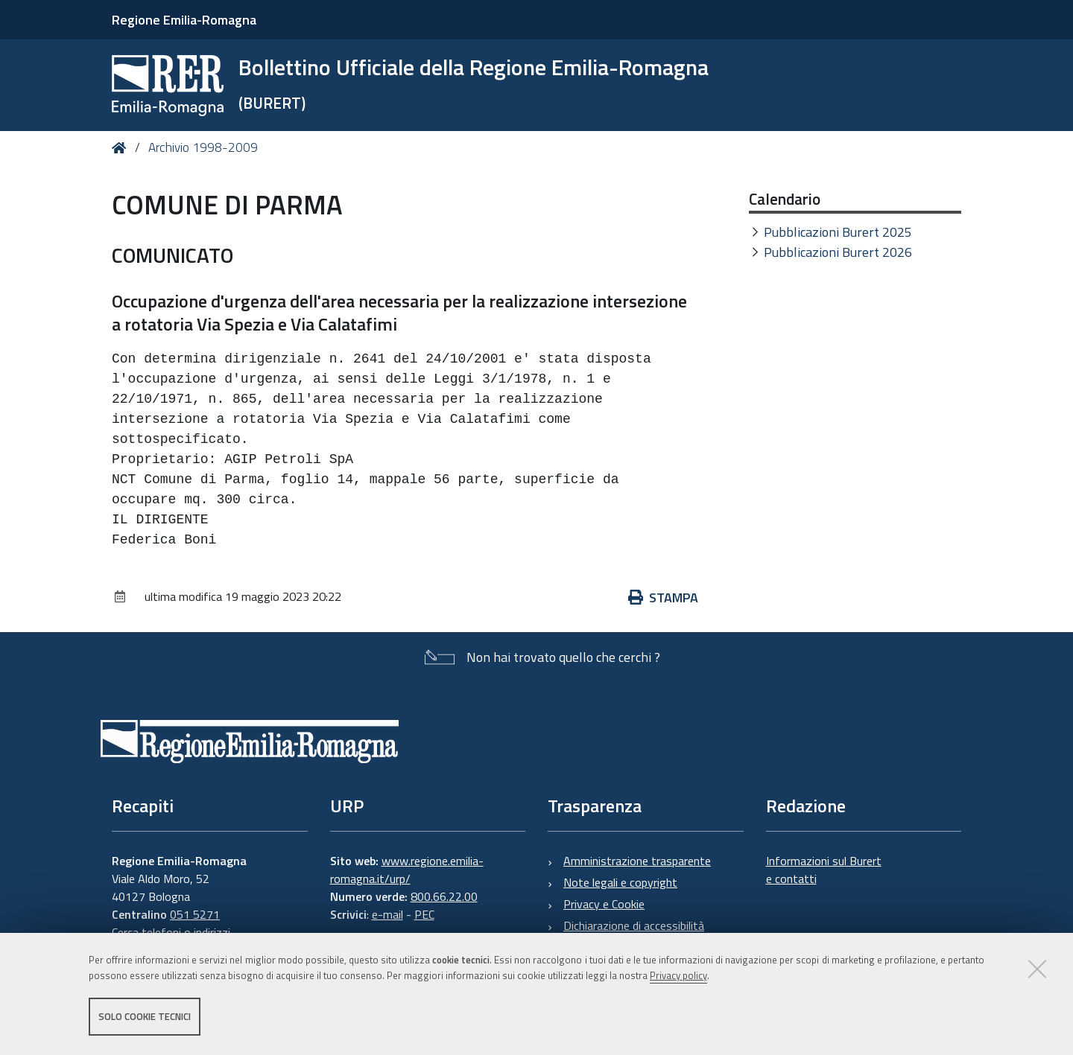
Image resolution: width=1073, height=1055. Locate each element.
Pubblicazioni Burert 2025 (838, 232)
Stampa (663, 597)
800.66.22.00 (444, 896)
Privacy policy (678, 975)
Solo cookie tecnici (144, 1016)
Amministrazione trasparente (637, 861)
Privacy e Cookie (604, 904)
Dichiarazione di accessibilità (633, 925)
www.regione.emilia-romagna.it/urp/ (407, 869)
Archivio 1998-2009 (203, 147)
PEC (424, 914)
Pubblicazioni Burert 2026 (838, 252)
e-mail (387, 914)
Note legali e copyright (620, 882)
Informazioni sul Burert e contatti (823, 869)
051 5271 (195, 914)
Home (122, 147)
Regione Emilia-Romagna (184, 20)
